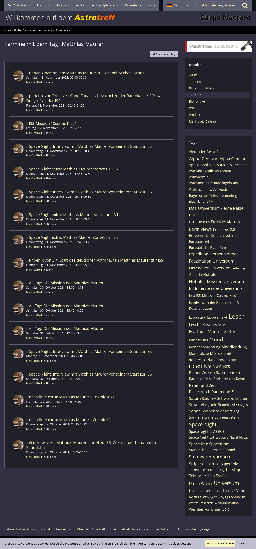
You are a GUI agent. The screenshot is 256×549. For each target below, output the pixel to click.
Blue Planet (197, 201)
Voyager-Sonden (231, 497)
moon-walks (197, 360)
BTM (210, 201)
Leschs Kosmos (203, 324)
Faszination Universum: (210, 268)
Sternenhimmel (222, 449)
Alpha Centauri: (234, 158)
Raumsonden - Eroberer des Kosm (217, 378)
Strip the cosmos (204, 463)
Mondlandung (234, 346)
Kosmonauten (200, 308)
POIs (192, 108)
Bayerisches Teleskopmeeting (213, 195)
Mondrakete (199, 353)
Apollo (194, 164)
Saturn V (209, 398)
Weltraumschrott (201, 503)
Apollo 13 (208, 164)
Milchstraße (198, 340)
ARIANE (223, 164)
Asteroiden (239, 164)
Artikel (193, 75)
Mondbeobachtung (204, 347)
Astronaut (223, 171)
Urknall (225, 490)
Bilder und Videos (202, 88)
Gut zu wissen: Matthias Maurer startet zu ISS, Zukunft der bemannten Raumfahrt (91, 445)
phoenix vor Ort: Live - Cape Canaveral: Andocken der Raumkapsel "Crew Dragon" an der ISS (93, 98)
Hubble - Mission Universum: (218, 281)
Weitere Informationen (220, 543)
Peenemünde (226, 360)
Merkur (229, 331)
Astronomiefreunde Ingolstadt (214, 182)
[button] (177, 5)
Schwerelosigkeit (202, 404)
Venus (241, 490)
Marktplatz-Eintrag (202, 121)
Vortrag (195, 497)
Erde (217, 229)
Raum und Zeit (202, 385)
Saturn (195, 398)
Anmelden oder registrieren (215, 5)
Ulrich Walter (201, 483)
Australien (227, 189)
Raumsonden (228, 372)
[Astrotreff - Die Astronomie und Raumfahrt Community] (128, 18)
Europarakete (200, 241)
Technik (194, 470)
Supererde (229, 463)
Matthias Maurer (205, 331)
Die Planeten (199, 222)
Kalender (208, 303)
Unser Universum (203, 490)
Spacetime (198, 443)
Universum (226, 483)
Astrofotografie (201, 171)
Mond (216, 339)
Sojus (244, 405)
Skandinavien (228, 404)
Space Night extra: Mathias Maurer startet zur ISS (73, 169)
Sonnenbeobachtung (220, 411)
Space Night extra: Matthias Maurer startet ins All (73, 214)
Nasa (211, 359)
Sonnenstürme (201, 417)
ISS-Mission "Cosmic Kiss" (52, 123)
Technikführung (212, 470)
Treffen (222, 475)
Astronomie (198, 177)
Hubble (209, 274)
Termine (195, 95)
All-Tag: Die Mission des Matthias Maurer (66, 282)
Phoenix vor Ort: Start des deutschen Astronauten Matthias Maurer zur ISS (96, 260)
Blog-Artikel (197, 101)
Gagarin (195, 274)
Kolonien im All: (228, 302)
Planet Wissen (202, 372)
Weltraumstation (227, 503)
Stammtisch (198, 449)
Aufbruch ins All (203, 189)
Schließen (244, 543)
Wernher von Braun (205, 509)
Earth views (200, 229)
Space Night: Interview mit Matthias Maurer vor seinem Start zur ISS (90, 146)
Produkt (194, 115)
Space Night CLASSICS (206, 431)
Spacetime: (219, 443)
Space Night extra (203, 437)
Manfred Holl (34, 82)
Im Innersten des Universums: (216, 288)
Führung (239, 268)
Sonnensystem (227, 417)
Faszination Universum (212, 261)
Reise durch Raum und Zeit (213, 391)
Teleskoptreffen (202, 475)
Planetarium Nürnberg (209, 366)
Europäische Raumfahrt (208, 247)
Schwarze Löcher (232, 398)
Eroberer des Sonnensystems (213, 235)
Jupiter (195, 302)
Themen (195, 82)
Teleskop (233, 469)
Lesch (237, 316)
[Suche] (245, 5)
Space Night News (233, 437)
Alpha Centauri (204, 158)
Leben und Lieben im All (208, 317)
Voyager (210, 497)
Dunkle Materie (226, 222)
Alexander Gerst (202, 151)
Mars (222, 324)
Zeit (225, 509)
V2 (233, 491)
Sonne (194, 411)
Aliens (221, 151)
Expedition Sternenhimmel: (214, 253)
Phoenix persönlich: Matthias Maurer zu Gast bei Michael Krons (86, 72)
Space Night (202, 424)
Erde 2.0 (228, 229)
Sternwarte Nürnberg (210, 457)
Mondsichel (220, 353)
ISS (192, 295)
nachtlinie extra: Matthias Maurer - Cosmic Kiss (71, 396)
